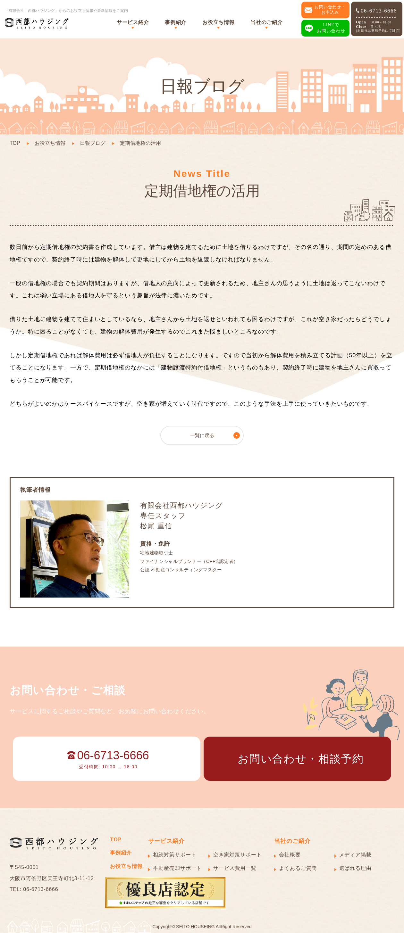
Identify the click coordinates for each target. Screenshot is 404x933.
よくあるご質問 (298, 868)
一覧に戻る (202, 435)
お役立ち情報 (218, 22)
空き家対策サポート (237, 854)
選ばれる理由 (355, 868)
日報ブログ (92, 143)
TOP (15, 143)
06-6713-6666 (376, 11)
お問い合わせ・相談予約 (301, 759)
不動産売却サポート (177, 868)
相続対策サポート (174, 854)
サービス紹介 (133, 22)
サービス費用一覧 (235, 868)
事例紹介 (175, 22)
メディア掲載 (355, 854)
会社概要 (290, 854)
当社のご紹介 (266, 22)
